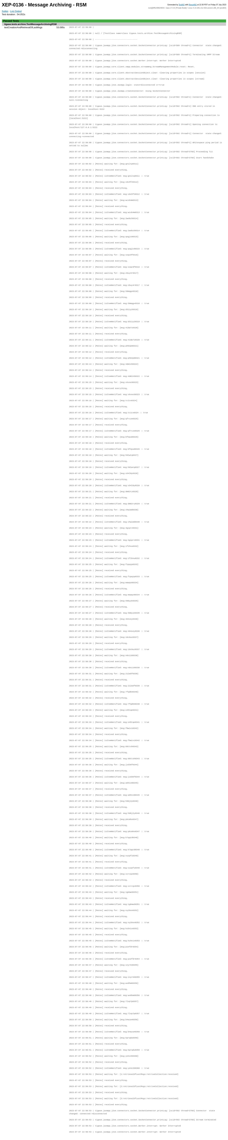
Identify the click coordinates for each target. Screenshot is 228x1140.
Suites (5, 11)
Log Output (16, 11)
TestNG (182, 5)
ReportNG (193, 5)
